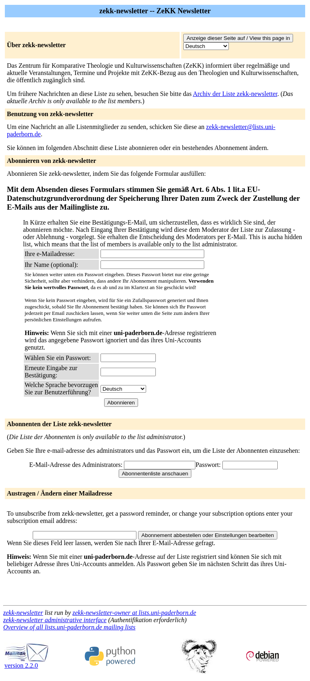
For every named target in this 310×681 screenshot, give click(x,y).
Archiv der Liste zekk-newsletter (235, 93)
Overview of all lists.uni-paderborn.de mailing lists (69, 627)
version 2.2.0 (26, 662)
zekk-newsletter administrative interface (55, 619)
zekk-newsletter (23, 612)
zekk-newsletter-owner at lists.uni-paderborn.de (134, 612)
